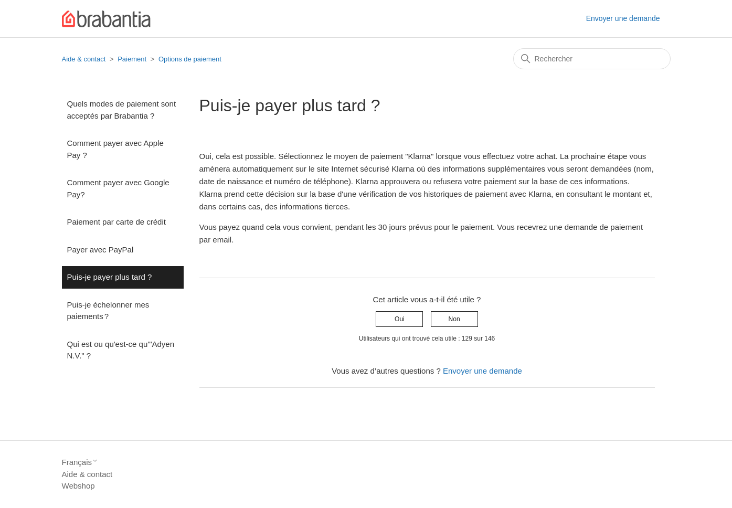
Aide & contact (84, 59)
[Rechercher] (592, 58)
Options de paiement (189, 59)
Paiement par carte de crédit (116, 221)
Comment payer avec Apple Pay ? (115, 149)
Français (80, 462)
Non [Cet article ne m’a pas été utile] (454, 319)
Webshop (78, 485)
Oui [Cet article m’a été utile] (400, 319)
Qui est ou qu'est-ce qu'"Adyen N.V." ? (121, 350)
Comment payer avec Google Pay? (118, 188)
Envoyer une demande (623, 18)
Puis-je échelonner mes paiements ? (108, 310)
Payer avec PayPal (100, 249)
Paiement (132, 59)
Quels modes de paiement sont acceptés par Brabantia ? (121, 109)
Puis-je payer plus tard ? (109, 276)
